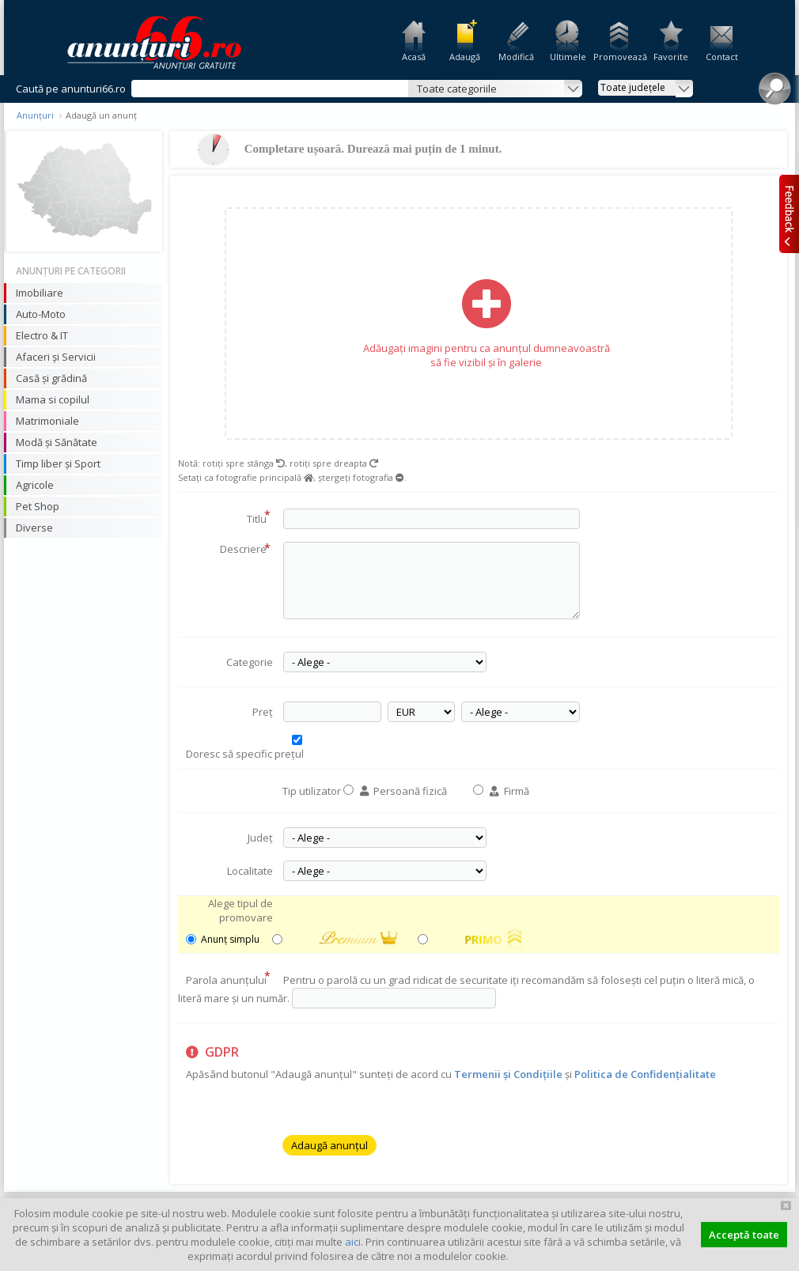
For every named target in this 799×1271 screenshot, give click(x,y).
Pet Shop (37, 506)
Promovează (619, 56)
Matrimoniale (47, 421)
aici (353, 1242)
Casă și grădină (51, 378)
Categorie (249, 662)
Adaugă (464, 56)
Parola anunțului (228, 977)
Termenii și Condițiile (508, 1074)
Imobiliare (39, 293)
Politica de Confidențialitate (645, 1074)
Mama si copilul (52, 399)
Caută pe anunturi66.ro (71, 88)
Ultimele (568, 56)
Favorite (670, 56)
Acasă (414, 56)
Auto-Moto (41, 314)
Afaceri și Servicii (56, 357)
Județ (260, 837)
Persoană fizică (403, 791)
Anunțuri (35, 115)
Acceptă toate (744, 1234)
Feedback (789, 213)
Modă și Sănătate (56, 442)
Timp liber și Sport (58, 463)
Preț (262, 712)
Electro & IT (42, 335)
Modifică (516, 56)
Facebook (789, 267)
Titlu (259, 516)
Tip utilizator (311, 791)
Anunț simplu (219, 939)
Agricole (35, 485)
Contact (722, 56)
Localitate (250, 871)
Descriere (245, 549)
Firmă (509, 791)
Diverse (34, 527)
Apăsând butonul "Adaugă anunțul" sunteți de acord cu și (451, 1063)
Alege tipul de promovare (240, 910)
